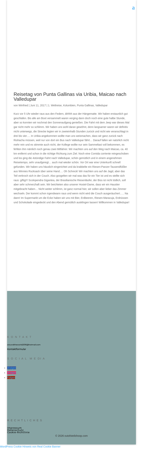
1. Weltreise (55, 105)
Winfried (23, 105)
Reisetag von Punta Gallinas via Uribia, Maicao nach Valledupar (70, 96)
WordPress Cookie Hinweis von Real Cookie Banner (30, 446)
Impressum (14, 427)
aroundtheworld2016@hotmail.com (23, 344)
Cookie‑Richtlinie (18, 432)
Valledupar (101, 105)
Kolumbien (69, 105)
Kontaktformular (16, 349)
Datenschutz (15, 430)
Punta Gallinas (85, 105)
